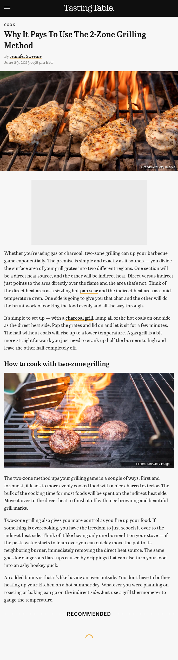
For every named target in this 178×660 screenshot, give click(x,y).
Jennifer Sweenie (26, 56)
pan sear (89, 290)
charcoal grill (79, 317)
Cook (9, 24)
